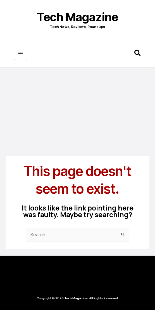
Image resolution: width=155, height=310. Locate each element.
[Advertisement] (77, 109)
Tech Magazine (77, 17)
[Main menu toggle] (20, 53)
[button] (137, 54)
